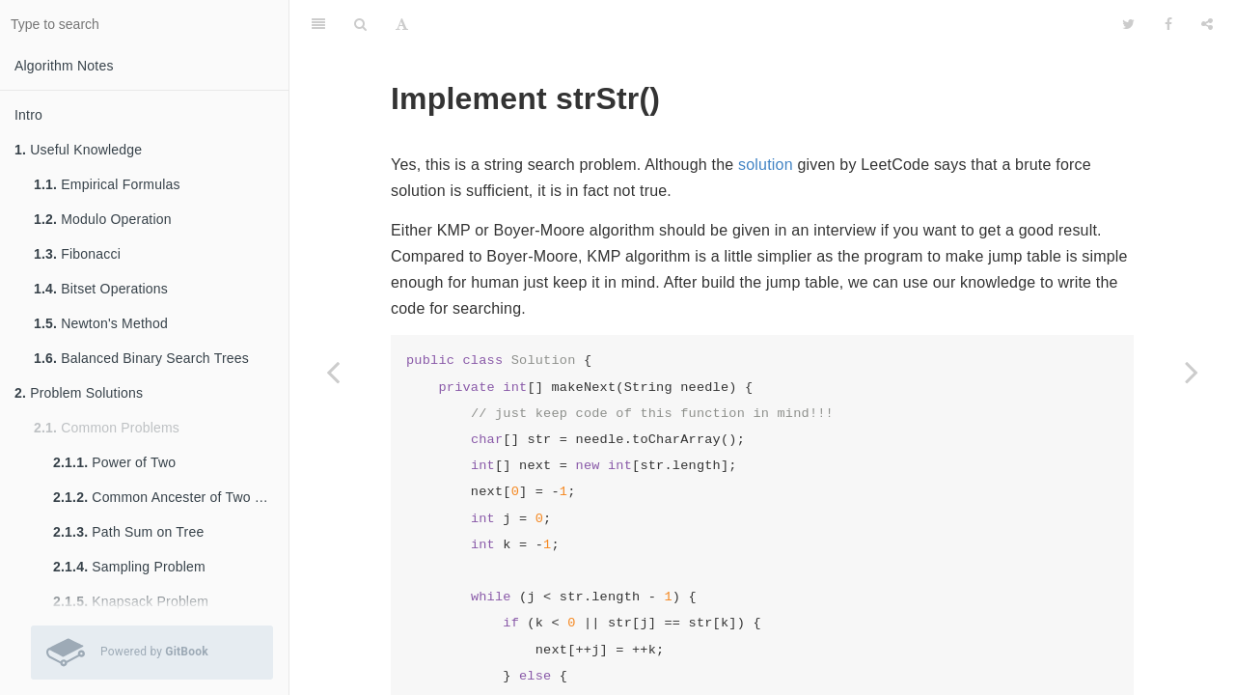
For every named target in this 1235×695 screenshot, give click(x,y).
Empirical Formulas (107, 184)
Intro (28, 115)
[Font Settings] (402, 24)
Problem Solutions (78, 393)
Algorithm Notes (64, 65)
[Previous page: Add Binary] (332, 371)
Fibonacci (77, 254)
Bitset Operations (101, 288)
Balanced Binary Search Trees (141, 358)
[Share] (1207, 24)
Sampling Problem (129, 566)
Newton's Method (101, 323)
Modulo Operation (103, 219)
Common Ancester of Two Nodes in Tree (170, 497)
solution (765, 164)
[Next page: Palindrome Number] (1191, 371)
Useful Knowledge (78, 149)
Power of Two (114, 462)
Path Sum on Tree (128, 532)
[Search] (360, 24)
